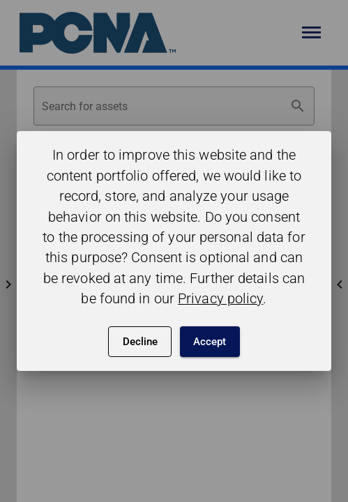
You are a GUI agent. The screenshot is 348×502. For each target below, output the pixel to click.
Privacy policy (220, 299)
